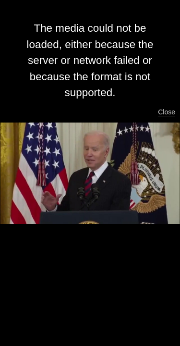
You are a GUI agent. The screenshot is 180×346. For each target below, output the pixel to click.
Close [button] (166, 112)
